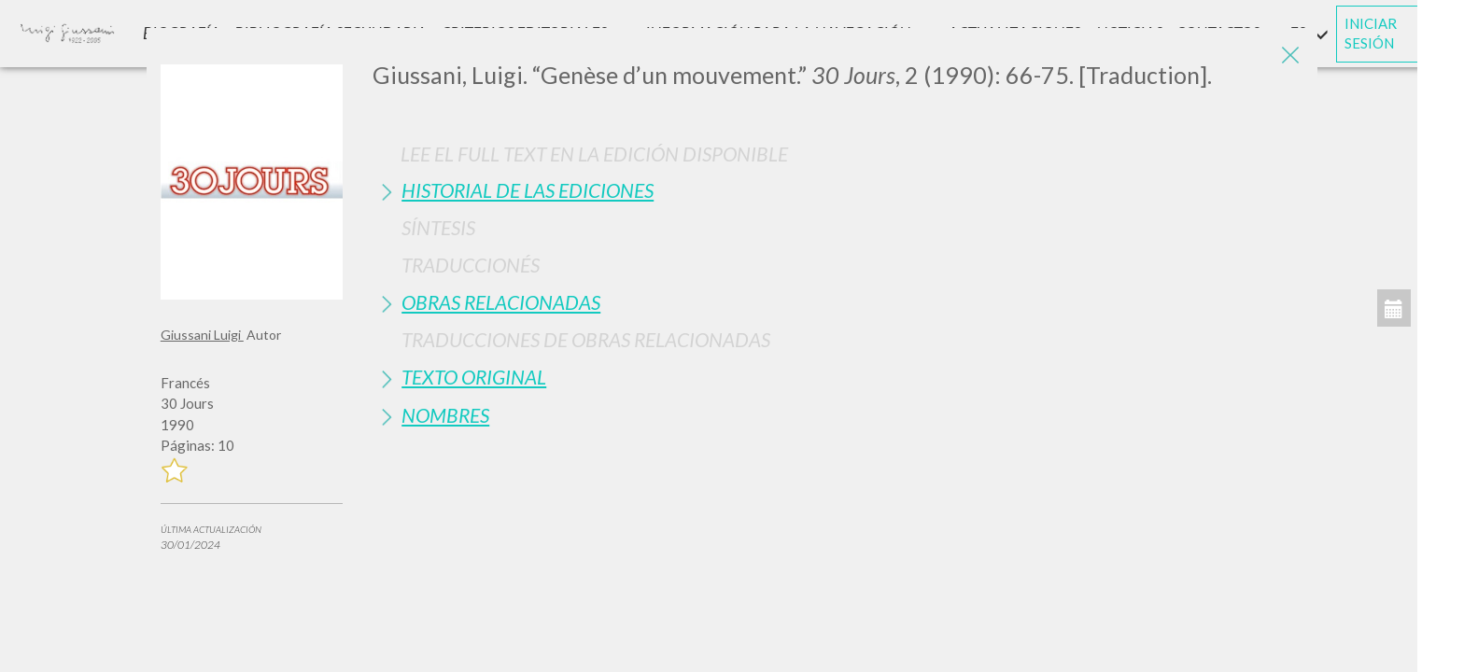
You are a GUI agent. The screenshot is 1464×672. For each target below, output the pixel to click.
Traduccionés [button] (470, 264)
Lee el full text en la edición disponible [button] (594, 153)
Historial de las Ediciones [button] (527, 190)
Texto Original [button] (473, 376)
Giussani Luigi (202, 335)
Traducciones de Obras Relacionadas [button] (585, 339)
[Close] (1289, 56)
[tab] (837, 190)
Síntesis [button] (438, 227)
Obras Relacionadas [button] (500, 302)
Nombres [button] (445, 415)
